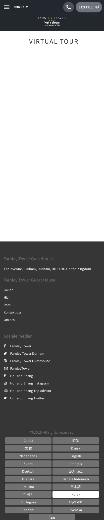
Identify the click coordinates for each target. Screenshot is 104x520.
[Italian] (28, 487)
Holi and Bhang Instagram (26, 383)
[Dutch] (28, 456)
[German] (28, 471)
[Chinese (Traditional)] (28, 448)
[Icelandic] (28, 479)
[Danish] (75, 448)
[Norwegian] (75, 494)
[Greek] (75, 471)
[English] (75, 456)
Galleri (8, 290)
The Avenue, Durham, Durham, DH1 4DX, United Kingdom (47, 269)
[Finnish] (28, 463)
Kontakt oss (12, 312)
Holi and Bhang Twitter (24, 398)
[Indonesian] (75, 479)
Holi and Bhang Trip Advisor (27, 390)
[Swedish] (75, 510)
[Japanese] (75, 487)
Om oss (9, 319)
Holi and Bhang (18, 376)
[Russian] (75, 502)
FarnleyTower (17, 368)
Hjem (7, 297)
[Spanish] (28, 510)
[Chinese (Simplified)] (75, 440)
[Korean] (28, 494)
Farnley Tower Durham (24, 353)
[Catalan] (28, 440)
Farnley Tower (17, 346)
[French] (75, 463)
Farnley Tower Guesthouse (27, 361)
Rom (7, 305)
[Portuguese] (28, 502)
